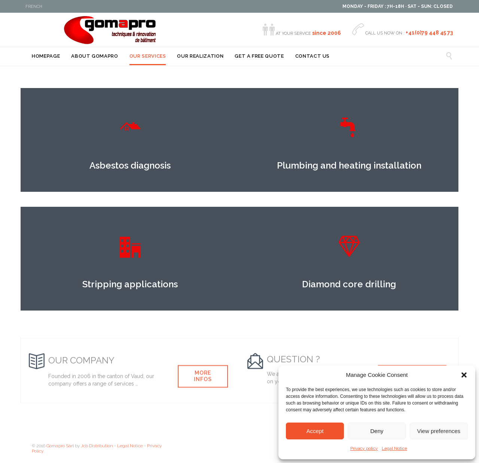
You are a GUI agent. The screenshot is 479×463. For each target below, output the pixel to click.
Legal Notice (394, 448)
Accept (315, 431)
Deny (376, 431)
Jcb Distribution (97, 445)
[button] (464, 375)
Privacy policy (364, 448)
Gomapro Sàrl (60, 445)
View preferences (439, 431)
